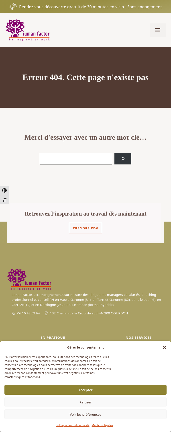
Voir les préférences (85, 414)
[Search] (122, 158)
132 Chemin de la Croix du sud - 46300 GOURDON (89, 313)
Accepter (85, 390)
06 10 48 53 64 (28, 313)
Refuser (85, 402)
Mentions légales (102, 425)
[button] (164, 347)
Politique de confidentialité (73, 425)
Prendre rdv (85, 228)
